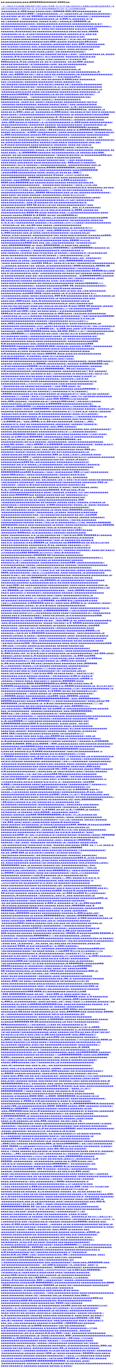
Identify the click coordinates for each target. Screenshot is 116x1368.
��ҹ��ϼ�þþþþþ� (36, 1131)
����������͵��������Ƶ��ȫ (20, 830)
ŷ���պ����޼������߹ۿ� (32, 422)
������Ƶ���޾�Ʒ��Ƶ (72, 497)
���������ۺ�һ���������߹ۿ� (22, 703)
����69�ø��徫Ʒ (104, 444)
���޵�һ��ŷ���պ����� (83, 31)
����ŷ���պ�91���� (76, 1047)
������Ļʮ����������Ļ (51, 442)
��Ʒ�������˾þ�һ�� (14, 1242)
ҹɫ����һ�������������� (75, 132)
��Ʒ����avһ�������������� (43, 1118)
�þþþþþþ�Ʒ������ (11, 117)
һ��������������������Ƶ (49, 608)
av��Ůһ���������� (14, 288)
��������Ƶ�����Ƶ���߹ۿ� (63, 69)
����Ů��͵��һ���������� (18, 976)
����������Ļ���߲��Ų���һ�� (62, 1305)
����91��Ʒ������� (45, 92)
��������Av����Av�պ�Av (17, 369)
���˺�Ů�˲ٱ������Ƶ (13, 543)
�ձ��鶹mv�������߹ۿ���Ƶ (17, 1057)
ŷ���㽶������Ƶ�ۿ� (80, 303)
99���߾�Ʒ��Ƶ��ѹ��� (57, 658)
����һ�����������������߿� (22, 492)
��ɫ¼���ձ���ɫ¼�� (12, 585)
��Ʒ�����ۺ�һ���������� (19, 641)
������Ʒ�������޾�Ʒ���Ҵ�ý (40, 1136)
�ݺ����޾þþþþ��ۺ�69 (10, 130)
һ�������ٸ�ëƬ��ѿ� (46, 1014)
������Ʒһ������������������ (85, 1116)
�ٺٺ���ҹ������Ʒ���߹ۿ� (79, 896)
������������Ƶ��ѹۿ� (55, 1184)
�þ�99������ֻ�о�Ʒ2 (72, 281)
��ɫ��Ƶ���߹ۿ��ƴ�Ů (74, 671)
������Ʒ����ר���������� (67, 361)
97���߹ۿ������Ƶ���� (84, 54)
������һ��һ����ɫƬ (84, 1060)
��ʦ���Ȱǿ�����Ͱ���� (46, 663)
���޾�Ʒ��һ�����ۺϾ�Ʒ (43, 188)
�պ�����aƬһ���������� (18, 873)
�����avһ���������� (52, 1343)
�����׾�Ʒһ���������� (93, 492)
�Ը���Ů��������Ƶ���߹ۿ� (95, 918)
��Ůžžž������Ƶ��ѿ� (14, 1060)
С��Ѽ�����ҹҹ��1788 (53, 480)
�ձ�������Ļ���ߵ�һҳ (41, 603)
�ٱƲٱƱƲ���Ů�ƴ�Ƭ (78, 411)
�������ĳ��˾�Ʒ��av (46, 281)
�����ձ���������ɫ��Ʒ (50, 916)
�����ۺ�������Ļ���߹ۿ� (53, 192)
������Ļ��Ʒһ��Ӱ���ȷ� (77, 578)
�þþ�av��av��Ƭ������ (84, 39)
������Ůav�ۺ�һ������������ (49, 122)
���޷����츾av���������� (44, 593)
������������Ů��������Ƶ (75, 749)
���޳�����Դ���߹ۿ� (49, 455)
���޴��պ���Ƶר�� (12, 981)
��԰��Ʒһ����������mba (14, 958)
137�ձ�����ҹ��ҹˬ (45, 329)
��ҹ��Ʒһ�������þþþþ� (15, 137)
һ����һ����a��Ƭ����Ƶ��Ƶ (18, 160)
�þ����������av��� (95, 794)
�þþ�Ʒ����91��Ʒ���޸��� (84, 1146)
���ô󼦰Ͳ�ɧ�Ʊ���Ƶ (77, 480)
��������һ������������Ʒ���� (24, 691)
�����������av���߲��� (17, 293)
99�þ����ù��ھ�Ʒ (104, 132)
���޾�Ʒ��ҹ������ (92, 858)
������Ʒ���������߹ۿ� (17, 916)
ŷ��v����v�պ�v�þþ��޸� (69, 1091)
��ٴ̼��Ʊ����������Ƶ (15, 777)
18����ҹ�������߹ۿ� (45, 457)
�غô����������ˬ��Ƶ (66, 802)
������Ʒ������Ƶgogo (14, 188)
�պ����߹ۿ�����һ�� (84, 210)
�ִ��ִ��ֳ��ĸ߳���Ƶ (45, 346)
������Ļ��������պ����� (19, 147)
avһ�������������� (19, 1014)
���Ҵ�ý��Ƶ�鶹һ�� (39, 1229)
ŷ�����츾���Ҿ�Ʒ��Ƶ (14, 414)
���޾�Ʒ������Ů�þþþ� (83, 381)
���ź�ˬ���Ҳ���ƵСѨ (39, 439)
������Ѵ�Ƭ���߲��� (29, 1030)
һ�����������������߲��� (19, 928)
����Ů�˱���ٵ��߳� (84, 376)
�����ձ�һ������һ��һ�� (57, 1363)
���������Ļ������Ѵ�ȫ (73, 462)
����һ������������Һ (76, 568)
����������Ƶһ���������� (11, 467)
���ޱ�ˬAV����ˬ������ (16, 1151)
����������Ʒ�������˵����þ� (49, 1060)
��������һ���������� (83, 47)
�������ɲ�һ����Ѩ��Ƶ (16, 303)
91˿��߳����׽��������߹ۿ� (90, 845)
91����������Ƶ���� (76, 1341)
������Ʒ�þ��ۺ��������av (19, 870)
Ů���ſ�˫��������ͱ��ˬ (100, 140)
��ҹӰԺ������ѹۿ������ (43, 1278)
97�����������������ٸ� (50, 303)
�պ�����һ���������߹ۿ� (17, 394)
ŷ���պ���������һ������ (76, 261)
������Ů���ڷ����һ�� (16, 197)
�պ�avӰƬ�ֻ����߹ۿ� (12, 490)
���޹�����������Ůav (15, 26)
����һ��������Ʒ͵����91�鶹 (19, 1295)
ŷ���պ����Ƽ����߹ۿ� (63, 230)
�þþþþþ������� (54, 57)
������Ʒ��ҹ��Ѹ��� (44, 334)
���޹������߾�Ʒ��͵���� (11, 158)
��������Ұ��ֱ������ (67, 848)
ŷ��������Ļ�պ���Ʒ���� (18, 11)
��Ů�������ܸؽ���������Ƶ (65, 555)
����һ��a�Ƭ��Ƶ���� (62, 16)
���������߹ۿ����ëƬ (65, 812)
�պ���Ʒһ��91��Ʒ (11, 1040)
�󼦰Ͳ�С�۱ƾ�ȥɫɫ (8, 223)
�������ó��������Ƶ (39, 82)
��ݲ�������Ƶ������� (58, 1030)
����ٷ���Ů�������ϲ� (80, 79)
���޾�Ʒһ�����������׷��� (85, 442)
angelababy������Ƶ (32, 316)
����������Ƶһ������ (83, 127)
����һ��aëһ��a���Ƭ (14, 1212)
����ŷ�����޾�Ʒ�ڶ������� (49, 145)
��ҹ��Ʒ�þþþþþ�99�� (44, 205)
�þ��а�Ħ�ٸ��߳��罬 (86, 29)
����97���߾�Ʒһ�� (12, 1313)
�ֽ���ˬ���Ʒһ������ (14, 734)
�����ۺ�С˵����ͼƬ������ (91, 505)
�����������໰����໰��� (74, 868)
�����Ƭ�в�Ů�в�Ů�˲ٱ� (50, 618)
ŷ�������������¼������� (20, 1363)
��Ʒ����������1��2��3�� (19, 500)
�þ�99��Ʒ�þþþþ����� (51, 84)
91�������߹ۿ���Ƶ (48, 976)
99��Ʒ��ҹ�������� (83, 520)
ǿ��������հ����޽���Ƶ (16, 533)
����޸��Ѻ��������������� (20, 858)
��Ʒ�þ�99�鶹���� (12, 761)
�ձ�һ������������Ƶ (95, 329)
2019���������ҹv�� (49, 517)
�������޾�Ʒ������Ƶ (83, 230)
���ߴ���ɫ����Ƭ (31, 810)
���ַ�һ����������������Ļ (49, 381)
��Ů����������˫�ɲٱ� (72, 1025)
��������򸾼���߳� (46, 769)
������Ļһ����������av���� (50, 195)
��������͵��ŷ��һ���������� (22, 620)
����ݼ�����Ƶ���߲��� (93, 218)
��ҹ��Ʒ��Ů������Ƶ (14, 893)
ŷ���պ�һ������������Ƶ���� (21, 623)
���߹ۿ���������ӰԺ (42, 1181)
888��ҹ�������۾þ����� (77, 1113)
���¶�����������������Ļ (51, 698)
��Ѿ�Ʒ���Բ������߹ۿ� (16, 779)
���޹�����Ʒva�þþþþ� (13, 165)
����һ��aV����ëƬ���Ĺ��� (18, 72)
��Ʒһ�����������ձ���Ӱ (17, 14)
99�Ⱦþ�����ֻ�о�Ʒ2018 (71, 734)
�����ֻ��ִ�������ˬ (14, 178)
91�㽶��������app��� (43, 64)
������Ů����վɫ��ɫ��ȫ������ (22, 610)
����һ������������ (16, 42)
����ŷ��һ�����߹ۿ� (56, 615)
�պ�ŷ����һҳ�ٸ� (42, 238)
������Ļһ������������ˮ (18, 1171)
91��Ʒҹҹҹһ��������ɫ (14, 603)
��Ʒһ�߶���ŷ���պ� (80, 683)
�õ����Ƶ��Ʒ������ (67, 158)
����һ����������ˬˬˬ (15, 97)
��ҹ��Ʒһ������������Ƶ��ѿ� (82, 190)
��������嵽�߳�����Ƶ (15, 94)
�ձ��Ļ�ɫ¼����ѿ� (81, 676)
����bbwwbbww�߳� (11, 688)
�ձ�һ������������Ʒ (15, 344)
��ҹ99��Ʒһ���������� (97, 1144)
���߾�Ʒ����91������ (16, 47)
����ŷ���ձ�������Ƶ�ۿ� (17, 183)
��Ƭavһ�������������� (79, 1255)
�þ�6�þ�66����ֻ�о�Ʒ (72, 832)
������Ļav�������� (54, 908)
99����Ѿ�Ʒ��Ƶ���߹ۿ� (69, 155)
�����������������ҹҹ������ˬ (48, 207)
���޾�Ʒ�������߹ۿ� (94, 779)
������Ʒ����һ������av (29, 520)
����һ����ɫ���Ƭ (49, 911)
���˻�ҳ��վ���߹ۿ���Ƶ (76, 1171)
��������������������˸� (20, 1298)
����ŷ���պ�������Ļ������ (74, 510)
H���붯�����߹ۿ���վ (85, 487)
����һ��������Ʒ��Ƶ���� (19, 255)
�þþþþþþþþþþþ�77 (78, 195)
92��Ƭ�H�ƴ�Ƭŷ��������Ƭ (17, 379)
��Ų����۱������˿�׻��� (48, 354)
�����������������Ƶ (96, 74)
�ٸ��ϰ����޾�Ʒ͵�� (11, 1318)
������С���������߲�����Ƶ (68, 1222)
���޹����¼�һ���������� (18, 268)
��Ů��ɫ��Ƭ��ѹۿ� (13, 560)
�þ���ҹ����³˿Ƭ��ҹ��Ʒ (15, 628)
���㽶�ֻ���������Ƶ (36, 409)
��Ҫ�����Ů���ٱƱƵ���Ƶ (58, 359)
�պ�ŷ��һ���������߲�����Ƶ (19, 366)
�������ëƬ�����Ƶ (13, 452)
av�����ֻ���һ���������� (18, 173)
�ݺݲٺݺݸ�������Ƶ (11, 666)
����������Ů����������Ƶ (56, 268)
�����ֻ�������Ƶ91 (68, 1144)
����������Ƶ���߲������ (42, 490)
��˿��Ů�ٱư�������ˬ (53, 62)
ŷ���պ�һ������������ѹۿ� (50, 308)
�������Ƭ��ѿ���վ (33, 130)
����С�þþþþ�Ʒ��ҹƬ (65, 263)
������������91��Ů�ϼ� (80, 102)
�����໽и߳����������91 (50, 369)
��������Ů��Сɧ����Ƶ (83, 1343)
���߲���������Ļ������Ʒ (93, 1052)
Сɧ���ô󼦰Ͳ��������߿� (51, 638)
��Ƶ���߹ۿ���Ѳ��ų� (38, 1313)
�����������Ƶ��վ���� (17, 213)
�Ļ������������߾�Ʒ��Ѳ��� (20, 1037)
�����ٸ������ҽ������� (53, 24)
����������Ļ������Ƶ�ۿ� (92, 746)
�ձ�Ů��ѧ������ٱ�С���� (51, 1101)
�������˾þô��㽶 (69, 1081)
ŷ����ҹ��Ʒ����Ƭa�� (79, 49)
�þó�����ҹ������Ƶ (14, 1245)
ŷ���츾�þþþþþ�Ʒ (84, 673)
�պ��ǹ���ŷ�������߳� (57, 422)
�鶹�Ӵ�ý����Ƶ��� (103, 112)
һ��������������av (97, 14)
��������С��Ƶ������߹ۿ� (55, 228)
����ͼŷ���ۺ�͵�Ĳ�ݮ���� (17, 1068)
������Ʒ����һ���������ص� (81, 89)
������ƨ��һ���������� (18, 832)
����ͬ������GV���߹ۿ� (49, 540)
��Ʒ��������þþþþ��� (15, 1194)
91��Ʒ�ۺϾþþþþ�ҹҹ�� (85, 185)
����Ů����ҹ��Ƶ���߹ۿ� (73, 827)
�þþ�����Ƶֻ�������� (15, 1022)
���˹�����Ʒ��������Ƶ (74, 1242)
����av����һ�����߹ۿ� (49, 293)
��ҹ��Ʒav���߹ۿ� (71, 1121)
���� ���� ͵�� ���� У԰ (89, 1315)
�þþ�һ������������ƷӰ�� (87, 837)
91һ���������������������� (22, 1262)
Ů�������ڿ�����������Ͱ (19, 104)
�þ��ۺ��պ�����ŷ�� (14, 74)
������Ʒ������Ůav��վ (16, 1346)
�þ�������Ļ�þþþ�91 (69, 528)
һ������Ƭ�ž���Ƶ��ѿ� (75, 548)
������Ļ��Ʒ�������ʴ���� (63, 125)
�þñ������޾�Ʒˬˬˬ (11, 19)
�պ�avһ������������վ (86, 107)
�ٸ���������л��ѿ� (43, 583)
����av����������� (15, 573)
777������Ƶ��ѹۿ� (12, 386)
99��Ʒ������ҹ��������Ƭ (18, 482)
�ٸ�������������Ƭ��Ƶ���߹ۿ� (92, 1224)
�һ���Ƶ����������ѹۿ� (17, 170)
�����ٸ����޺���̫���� (99, 784)
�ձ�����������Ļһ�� (93, 364)
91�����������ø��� (82, 137)
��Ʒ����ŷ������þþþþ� (45, 180)
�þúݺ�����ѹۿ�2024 (64, 223)
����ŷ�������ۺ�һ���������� (52, 26)
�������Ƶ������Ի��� (16, 205)
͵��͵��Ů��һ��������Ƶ (51, 631)
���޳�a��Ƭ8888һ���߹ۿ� (16, 190)
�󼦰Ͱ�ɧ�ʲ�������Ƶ (48, 724)
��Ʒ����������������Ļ (18, 24)
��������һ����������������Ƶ (86, 1084)
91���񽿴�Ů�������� (12, 120)
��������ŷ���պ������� (79, 663)
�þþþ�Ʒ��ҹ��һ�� (49, 366)
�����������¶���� (71, 605)
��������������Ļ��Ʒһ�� (19, 391)
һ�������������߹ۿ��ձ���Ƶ (49, 777)
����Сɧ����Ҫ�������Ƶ (72, 525)
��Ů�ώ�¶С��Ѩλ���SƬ (53, 756)
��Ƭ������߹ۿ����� (99, 306)
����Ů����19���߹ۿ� (77, 994)
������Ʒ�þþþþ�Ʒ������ (83, 1348)
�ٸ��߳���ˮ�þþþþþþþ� (67, 951)
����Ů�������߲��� (14, 1300)
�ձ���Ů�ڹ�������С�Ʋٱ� (75, 19)
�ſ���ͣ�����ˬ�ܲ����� (47, 1068)
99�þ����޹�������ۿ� (65, 117)
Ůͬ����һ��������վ (78, 271)
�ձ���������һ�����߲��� (18, 419)
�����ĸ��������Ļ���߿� (49, 49)
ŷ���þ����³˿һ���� (13, 485)
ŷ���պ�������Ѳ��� (72, 1012)
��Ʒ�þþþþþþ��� (40, 779)
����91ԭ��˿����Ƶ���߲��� (70, 968)
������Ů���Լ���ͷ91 (76, 1295)
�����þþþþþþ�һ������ (74, 399)
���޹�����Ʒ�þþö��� (13, 1004)
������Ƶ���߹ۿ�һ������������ (53, 67)
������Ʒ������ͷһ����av (18, 605)
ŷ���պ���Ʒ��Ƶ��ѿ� (14, 122)
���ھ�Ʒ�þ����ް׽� (60, 210)
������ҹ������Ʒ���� (74, 351)
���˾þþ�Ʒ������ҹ (12, 82)
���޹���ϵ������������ (67, 140)
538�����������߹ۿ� (50, 14)
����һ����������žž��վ (74, 97)
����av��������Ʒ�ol (15, 1181)
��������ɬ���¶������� (91, 117)
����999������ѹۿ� (14, 668)
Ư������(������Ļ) (64, 1313)
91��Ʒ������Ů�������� (50, 411)
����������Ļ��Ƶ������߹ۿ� (23, 326)
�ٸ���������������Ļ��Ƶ (55, 278)
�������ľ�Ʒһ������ (97, 535)
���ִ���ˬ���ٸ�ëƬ (42, 263)
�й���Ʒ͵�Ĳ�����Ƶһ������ (56, 147)
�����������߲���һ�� (88, 1298)
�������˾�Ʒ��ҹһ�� (14, 52)
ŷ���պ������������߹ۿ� (18, 245)
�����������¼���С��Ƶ (84, 142)
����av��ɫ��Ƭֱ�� (98, 701)
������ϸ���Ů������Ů (57, 185)
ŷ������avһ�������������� (86, 638)
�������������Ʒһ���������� (82, 580)
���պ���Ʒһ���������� (88, 44)
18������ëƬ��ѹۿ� (50, 1295)
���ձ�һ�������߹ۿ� (47, 875)
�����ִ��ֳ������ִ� (85, 170)
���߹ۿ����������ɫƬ (97, 429)
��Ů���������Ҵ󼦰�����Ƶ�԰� (81, 465)
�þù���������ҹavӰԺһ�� (70, 522)
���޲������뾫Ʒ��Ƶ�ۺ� (78, 595)
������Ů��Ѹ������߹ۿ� (44, 1275)
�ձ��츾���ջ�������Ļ (29, 437)
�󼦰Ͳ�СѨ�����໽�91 (78, 391)
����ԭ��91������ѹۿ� (55, 956)
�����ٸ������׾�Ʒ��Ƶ (40, 968)
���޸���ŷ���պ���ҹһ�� (15, 1076)
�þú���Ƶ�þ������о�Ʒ (70, 1111)
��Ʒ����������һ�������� (77, 774)
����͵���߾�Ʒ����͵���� (17, 200)
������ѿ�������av (46, 379)
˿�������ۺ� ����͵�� (81, 731)
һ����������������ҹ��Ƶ (79, 336)
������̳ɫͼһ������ (37, 109)
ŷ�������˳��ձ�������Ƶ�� (68, 109)
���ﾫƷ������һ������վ (83, 1022)
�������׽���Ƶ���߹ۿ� (23, 384)
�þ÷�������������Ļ (15, 399)
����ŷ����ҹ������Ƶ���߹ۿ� (89, 585)
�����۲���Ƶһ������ (98, 769)
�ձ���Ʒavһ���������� (97, 346)
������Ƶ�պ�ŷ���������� (19, 896)
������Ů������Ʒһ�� (43, 351)
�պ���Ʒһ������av (66, 946)
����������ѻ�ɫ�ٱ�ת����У (18, 558)
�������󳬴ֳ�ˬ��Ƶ (11, 749)
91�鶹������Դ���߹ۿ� (69, 472)
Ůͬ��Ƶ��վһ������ (95, 771)
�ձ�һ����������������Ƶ (19, 769)
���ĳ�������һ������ (16, 933)
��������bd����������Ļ (18, 840)
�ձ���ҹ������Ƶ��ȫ (60, 505)
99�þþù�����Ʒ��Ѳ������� (57, 515)
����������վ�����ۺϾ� (83, 631)
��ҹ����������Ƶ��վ (42, 1300)
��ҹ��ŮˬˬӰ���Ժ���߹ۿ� (58, 620)
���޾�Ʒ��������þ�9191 (54, 39)
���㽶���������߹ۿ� (41, 525)
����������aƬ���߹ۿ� (58, 437)
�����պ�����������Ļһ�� (84, 916)
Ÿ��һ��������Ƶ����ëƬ (70, 52)
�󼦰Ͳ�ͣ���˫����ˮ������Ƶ (17, 550)
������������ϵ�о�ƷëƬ (87, 24)
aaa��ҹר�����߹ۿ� (35, 444)
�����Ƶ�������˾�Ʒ (14, 966)
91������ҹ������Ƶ (43, 1108)
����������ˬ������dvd (32, 223)
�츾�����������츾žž (30, 57)
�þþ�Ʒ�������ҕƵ (42, 533)
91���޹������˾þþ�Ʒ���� (16, 253)
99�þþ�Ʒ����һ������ (84, 610)
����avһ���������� (15, 230)
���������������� (46, 371)
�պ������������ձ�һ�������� (92, 1103)
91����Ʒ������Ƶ (12, 658)
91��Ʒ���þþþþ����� (88, 401)
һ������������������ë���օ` (45, 590)
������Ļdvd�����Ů (50, 1179)
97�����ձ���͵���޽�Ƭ (62, 401)
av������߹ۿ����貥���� (88, 120)
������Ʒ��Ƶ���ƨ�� (80, 183)
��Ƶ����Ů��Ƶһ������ (77, 273)
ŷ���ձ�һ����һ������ (67, 288)
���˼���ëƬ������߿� (59, 1288)
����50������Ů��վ (68, 82)
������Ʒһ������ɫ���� (70, 533)
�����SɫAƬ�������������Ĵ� (20, 29)
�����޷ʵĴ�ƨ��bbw (49, 21)
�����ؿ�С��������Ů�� (44, 893)
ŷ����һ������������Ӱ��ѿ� (20, 79)
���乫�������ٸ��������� (47, 34)
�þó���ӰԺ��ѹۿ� (11, 1106)
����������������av (99, 1141)
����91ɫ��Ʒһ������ (69, 1303)
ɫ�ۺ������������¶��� (17, 1027)
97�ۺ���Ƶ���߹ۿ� (70, 14)
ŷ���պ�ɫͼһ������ (12, 1065)
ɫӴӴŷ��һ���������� (14, 820)
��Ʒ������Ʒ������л (56, 135)
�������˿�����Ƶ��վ (82, 855)
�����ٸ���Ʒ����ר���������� (47, 588)
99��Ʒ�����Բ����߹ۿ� (15, 946)
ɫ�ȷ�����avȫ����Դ (99, 603)
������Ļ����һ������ (16, 77)
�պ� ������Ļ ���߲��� (52, 600)
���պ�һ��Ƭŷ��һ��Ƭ (13, 439)
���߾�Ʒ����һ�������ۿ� (95, 396)
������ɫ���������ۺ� (97, 688)
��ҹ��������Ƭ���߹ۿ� (15, 1326)
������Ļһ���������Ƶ (69, 1007)
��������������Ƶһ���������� (58, 482)
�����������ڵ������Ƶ (17, 1123)
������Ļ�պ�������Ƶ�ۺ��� (20, 1338)
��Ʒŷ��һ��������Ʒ (14, 510)
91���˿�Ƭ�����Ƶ (45, 1169)
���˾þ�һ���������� (15, 711)
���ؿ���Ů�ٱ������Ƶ (82, 163)
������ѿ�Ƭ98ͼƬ (83, 228)
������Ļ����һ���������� (20, 39)
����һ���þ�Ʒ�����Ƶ (73, 235)
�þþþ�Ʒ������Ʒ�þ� (88, 238)
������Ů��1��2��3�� (58, 746)
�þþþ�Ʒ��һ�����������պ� (82, 72)
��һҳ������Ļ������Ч (16, 67)
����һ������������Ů (76, 178)
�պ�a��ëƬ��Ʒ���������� (50, 1214)
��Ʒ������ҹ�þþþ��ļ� (14, 351)
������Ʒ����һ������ (50, 183)
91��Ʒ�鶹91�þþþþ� (68, 334)
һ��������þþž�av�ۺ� (14, 34)
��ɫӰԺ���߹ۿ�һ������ (15, 507)
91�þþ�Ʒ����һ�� (97, 253)
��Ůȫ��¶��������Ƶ (14, 1310)
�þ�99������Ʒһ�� (47, 832)
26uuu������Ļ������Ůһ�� (18, 266)
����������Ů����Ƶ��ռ (17, 618)
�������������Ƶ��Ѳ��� (18, 794)
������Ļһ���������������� (86, 565)
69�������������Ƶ (47, 89)
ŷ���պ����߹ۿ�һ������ (67, 1229)
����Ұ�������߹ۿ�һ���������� (23, 404)
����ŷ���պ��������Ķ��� (91, 1262)
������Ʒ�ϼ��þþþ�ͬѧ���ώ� (92, 636)
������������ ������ (17, 522)
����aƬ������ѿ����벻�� (72, 1272)
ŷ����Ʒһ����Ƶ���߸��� (44, 296)
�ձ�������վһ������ (61, 1019)
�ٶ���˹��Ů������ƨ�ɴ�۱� (17, 751)
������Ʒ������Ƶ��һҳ (50, 1356)
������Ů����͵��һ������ (19, 1192)
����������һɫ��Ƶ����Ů (69, 901)
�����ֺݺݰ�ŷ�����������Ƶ (60, 218)
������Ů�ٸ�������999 (40, 553)
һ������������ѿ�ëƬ (45, 714)
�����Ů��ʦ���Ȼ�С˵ (14, 132)
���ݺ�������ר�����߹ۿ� (76, 240)
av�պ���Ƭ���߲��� (83, 656)
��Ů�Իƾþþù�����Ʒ (12, 409)
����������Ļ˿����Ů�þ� (18, 102)
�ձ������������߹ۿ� (58, 610)
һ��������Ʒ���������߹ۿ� (40, 19)
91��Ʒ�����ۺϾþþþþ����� (68, 1278)
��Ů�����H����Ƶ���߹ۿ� (17, 971)
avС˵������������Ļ (14, 693)
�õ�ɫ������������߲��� (75, 311)
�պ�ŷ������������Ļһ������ (81, 366)
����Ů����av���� (47, 648)
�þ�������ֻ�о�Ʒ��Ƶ (91, 334)
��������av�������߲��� (86, 908)
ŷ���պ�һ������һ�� (39, 202)
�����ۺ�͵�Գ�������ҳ (50, 150)
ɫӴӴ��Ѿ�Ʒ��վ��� (72, 535)
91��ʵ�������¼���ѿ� (61, 130)
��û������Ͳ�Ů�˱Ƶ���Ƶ (38, 883)
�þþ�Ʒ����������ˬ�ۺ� (80, 293)
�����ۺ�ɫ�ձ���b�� (88, 658)
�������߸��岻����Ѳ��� (51, 323)
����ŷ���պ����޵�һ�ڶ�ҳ (71, 603)
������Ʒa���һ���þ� (53, 142)
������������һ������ (18, 54)
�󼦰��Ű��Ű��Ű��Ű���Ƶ (15, 306)
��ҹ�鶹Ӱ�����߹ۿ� (49, 255)
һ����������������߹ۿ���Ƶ (55, 636)
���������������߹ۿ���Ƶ (19, 548)
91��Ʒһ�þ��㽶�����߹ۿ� (44, 661)
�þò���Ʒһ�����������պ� (40, 117)
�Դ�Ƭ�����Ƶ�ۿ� (97, 997)
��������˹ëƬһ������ (76, 741)
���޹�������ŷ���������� (77, 860)
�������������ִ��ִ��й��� (19, 243)
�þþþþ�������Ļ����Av (15, 336)
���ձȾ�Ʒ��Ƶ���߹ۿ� (45, 253)
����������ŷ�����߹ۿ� (17, 540)
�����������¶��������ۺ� (58, 1270)
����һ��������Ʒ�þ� (72, 188)
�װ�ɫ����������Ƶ (62, 238)
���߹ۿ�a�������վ (81, 961)
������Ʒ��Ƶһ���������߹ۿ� (47, 339)
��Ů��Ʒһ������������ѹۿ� (70, 452)
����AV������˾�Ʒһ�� (15, 1240)
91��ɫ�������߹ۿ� (87, 268)
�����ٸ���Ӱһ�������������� (88, 223)
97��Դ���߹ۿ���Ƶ (64, 386)
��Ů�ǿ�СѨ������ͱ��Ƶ (44, 1076)
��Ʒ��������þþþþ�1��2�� (47, 94)
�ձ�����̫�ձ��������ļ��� (94, 130)
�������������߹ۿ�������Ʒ (50, 424)
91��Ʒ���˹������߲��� (15, 643)
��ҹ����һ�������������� (57, 1176)
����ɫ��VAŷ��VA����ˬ (15, 714)
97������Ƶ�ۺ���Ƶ (50, 896)
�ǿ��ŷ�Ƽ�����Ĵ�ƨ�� (50, 72)
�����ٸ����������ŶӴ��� (75, 205)
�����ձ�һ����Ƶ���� (65, 822)
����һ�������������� (43, 470)
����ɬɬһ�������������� (49, 784)
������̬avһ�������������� (89, 759)
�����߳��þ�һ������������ (20, 429)
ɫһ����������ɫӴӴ (79, 784)
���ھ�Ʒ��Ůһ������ (14, 1081)
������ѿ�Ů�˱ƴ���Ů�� (82, 34)
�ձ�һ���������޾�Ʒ (13, 470)
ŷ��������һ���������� (18, 487)
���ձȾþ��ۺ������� (68, 1257)
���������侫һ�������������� (57, 1283)
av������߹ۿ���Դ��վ (46, 1149)
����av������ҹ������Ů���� (87, 764)
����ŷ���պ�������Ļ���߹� (75, 906)
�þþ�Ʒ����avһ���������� (54, 419)
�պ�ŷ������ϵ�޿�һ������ (18, 741)
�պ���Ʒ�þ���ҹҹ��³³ (72, 258)
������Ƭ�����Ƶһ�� (70, 646)
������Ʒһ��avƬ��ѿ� (89, 374)
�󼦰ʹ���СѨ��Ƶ (33, 1035)
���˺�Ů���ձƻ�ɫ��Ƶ (68, 888)
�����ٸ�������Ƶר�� (15, 729)
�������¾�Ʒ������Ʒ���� (19, 911)
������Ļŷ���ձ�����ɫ (15, 180)
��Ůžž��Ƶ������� (42, 628)
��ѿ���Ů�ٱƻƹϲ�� (27, 837)
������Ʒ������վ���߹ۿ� (17, 248)
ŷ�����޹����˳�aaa (76, 495)
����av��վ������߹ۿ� (45, 580)
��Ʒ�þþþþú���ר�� (13, 799)
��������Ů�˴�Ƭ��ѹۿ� (79, 318)
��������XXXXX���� (47, 190)
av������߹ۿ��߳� (50, 830)
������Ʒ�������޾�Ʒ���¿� (82, 1250)
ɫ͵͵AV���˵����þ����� (79, 160)
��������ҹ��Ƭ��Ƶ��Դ (79, 94)
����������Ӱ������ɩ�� (18, 631)
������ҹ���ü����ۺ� (15, 477)
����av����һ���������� (51, 233)
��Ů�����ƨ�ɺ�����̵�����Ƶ (55, 283)
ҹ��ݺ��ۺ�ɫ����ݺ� (103, 326)
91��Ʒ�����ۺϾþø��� (43, 1025)
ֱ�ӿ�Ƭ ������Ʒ (98, 371)
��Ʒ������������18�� (50, 530)
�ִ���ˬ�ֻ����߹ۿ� (13, 1146)
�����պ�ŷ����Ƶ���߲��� (93, 825)
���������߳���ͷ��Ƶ (98, 155)
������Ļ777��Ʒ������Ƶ (54, 676)
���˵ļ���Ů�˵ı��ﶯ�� (39, 1065)
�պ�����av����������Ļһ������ (56, 364)
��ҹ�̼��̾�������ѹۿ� (66, 74)
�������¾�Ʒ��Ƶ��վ (99, 1106)
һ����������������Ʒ (16, 999)
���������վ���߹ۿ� (42, 1144)
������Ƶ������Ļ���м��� (77, 298)
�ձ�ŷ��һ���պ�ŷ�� (73, 490)
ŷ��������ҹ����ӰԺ (14, 1229)
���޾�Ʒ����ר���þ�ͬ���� (17, 163)
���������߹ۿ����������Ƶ (62, 316)
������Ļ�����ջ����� (40, 168)
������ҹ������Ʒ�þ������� (74, 467)
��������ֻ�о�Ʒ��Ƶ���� (61, 1045)
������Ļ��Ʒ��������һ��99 (87, 1154)
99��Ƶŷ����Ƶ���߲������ (98, 316)
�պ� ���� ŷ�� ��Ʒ (44, 215)
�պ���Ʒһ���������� (15, 127)
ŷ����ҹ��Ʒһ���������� (57, 29)
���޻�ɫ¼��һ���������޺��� (88, 1009)
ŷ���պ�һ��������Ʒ (66, 553)
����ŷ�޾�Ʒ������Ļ (100, 480)
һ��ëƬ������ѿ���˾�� (22, 1176)
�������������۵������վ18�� (73, 1318)
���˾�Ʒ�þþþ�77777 (35, 120)
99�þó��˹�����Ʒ (11, 1032)
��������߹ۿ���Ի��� (15, 331)
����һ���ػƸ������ (14, 901)
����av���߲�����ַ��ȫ (15, 308)
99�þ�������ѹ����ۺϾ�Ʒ (17, 89)
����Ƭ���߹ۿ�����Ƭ (77, 245)
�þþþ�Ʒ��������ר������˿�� (20, 948)
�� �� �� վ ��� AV (70, 173)
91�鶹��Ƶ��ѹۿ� (84, 147)
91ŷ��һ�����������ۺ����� (71, 936)
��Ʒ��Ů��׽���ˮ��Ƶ (40, 288)
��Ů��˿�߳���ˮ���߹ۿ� (14, 853)
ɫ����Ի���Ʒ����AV (100, 361)
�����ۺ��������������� (62, 225)
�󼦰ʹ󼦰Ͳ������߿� (77, 1252)
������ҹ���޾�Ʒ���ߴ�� (50, 495)
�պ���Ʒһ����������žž (16, 447)
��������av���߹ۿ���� (47, 1084)
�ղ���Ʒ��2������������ (47, 1187)
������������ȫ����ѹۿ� (37, 140)
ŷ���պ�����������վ (85, 698)
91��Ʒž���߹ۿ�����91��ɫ (14, 646)
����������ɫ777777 (45, 77)
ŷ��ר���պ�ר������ (14, 339)
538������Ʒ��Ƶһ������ (55, 1219)
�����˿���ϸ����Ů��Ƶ (43, 1081)
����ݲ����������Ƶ (75, 507)
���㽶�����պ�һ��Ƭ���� (62, 1290)
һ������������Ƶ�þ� (15, 608)
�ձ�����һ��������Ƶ (15, 686)
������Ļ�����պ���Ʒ (70, 1106)
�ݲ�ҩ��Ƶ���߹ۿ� (11, 16)
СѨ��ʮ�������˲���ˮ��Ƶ (49, 460)
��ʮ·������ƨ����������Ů (92, 192)
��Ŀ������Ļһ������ (51, 558)
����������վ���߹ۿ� (15, 240)
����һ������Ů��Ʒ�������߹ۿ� (22, 825)
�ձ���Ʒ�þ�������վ (74, 180)
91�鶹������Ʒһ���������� (44, 868)
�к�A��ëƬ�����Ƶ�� (38, 802)
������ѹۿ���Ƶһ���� (15, 656)
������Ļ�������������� (54, 389)
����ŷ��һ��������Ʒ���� (83, 354)
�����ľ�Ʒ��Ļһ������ (51, 764)
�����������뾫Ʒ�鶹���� (54, 1235)
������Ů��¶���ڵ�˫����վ (53, 487)
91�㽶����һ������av (59, 120)
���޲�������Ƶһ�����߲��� (57, 563)
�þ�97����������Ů (85, 1235)
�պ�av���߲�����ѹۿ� (15, 721)
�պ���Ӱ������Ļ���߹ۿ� (16, 233)
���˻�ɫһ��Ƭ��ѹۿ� (12, 168)
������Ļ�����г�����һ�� (35, 1007)
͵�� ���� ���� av (48, 311)
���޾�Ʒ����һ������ (87, 1134)
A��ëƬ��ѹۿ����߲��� (44, 774)
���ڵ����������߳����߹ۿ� (57, 1096)
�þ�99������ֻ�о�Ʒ (69, 77)
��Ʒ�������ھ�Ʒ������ (77, 538)
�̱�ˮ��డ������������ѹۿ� (48, 1022)
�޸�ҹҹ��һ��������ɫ (43, 462)
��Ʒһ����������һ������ (45, 37)
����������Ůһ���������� (75, 168)
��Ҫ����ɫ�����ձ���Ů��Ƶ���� (37, 787)
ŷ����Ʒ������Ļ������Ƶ (17, 59)
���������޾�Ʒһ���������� (20, 44)
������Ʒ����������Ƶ (45, 507)
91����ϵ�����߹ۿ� (39, 693)
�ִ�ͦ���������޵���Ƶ (72, 714)
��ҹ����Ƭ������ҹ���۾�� (53, 213)
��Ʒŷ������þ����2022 (15, 661)
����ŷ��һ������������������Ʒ (24, 361)
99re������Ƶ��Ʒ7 (53, 1280)
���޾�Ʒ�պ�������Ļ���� (67, 681)
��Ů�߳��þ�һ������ (55, 1265)
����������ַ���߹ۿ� (94, 898)
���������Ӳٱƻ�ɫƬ (49, 671)
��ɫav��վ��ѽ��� (31, 225)
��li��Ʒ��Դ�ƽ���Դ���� (69, 306)
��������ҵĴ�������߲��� (86, 963)
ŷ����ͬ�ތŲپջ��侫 (83, 422)
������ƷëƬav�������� (53, 391)
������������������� (18, 175)
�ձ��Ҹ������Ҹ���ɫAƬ (37, 848)
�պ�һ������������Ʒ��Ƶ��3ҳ (20, 651)
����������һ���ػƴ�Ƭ (53, 432)
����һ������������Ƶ (54, 766)
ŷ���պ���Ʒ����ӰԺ (83, 1035)
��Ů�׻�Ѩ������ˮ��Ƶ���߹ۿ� (58, 54)
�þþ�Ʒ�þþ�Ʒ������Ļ (13, 37)
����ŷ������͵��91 (82, 1174)
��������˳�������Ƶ (15, 1113)
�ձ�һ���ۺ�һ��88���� (43, 860)
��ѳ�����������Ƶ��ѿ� (70, 202)
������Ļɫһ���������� (52, 321)
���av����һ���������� (48, 47)
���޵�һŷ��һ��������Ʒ (15, 238)
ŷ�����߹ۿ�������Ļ (14, 1131)
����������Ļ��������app (93, 26)
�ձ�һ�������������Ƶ (16, 354)
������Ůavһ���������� (93, 16)
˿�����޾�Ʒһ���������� (46, 711)
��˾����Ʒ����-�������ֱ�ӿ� (20, 142)
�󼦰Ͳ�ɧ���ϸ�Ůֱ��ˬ (76, 59)
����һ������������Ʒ (42, 475)
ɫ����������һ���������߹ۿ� (21, 417)
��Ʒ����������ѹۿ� (65, 153)
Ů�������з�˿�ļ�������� (79, 807)
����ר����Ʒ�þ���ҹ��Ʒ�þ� (17, 782)
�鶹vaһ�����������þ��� (17, 298)
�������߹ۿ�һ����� (52, 625)
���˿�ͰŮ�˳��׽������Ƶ (86, 207)
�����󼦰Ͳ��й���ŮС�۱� (57, 623)
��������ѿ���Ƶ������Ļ (52, 107)
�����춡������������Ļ (67, 973)
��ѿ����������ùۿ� (64, 1134)
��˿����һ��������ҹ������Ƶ (21, 863)
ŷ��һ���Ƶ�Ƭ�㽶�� (12, 210)
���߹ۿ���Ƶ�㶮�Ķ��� (79, 1184)
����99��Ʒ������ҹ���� (43, 613)
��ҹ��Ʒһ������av (58, 520)
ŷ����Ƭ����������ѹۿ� (85, 323)
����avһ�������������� (39, 261)
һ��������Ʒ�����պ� (44, 258)
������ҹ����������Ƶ (48, 318)
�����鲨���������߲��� (52, 286)
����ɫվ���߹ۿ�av (86, 449)
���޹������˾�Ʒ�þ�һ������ (19, 676)
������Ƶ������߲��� (79, 344)
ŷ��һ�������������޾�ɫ (51, 855)
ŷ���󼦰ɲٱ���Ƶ (72, 1002)
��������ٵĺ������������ (90, 135)
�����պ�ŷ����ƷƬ (76, 460)
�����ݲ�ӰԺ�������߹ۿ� (75, 21)
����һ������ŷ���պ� (95, 1081)
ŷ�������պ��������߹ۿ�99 (18, 406)
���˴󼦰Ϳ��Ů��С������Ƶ (94, 394)
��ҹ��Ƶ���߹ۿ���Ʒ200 (61, 1159)
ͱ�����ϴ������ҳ (48, 548)
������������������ (46, 726)
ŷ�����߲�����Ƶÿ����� (45, 686)
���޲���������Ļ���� (15, 296)
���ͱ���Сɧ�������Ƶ (38, 1227)
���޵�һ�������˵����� (92, 1019)
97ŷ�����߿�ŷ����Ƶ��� (76, 926)
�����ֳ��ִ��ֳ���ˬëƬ (86, 389)
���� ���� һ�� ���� (15, 195)
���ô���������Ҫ (38, 427)
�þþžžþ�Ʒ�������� (62, 356)
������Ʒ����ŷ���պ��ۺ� (55, 331)
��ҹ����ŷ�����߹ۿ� (102, 296)
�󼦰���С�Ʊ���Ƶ (37, 1159)
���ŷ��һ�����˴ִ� (52, 79)
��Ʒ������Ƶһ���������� (19, 600)
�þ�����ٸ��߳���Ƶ (99, 235)
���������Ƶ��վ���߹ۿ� (17, 457)
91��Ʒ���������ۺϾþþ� (73, 255)
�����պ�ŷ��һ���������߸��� (21, 1280)
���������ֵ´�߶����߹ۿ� (56, 175)
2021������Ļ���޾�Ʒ (13, 696)
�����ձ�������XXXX (89, 283)
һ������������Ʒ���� (37, 467)
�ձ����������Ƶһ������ (88, 248)
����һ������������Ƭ (67, 1227)
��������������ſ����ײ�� (25, 192)
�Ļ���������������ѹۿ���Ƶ (80, 197)
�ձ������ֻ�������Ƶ (40, 789)
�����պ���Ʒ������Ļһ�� (48, 477)
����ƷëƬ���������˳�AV (76, 613)
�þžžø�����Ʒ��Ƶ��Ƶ (13, 207)
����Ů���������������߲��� (90, 643)
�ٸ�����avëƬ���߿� (45, 472)
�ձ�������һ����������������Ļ (69, 404)
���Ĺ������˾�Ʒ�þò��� (16, 595)
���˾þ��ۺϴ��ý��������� (57, 243)
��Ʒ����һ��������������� (78, 583)
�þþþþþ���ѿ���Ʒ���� (84, 1308)
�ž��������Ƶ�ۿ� (59, 575)
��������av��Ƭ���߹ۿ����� (19, 719)
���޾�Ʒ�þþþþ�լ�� (76, 991)
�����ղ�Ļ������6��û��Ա (18, 87)
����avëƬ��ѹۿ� (44, 522)
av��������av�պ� (12, 109)
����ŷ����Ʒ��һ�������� (19, 283)
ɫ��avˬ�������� (76, 477)
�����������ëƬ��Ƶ (46, 235)
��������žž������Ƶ (15, 583)
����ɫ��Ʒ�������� (14, 64)
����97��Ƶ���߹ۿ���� (53, 1341)
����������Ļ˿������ (74, 1331)
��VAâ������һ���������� (19, 21)
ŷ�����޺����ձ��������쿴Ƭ (53, 248)
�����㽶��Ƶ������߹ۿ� (41, 386)
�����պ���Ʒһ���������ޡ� (81, 999)
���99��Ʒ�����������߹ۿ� (83, 11)
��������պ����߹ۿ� (87, 406)
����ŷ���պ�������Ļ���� (67, 997)
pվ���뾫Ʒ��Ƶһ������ (72, 661)
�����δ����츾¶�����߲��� (92, 115)
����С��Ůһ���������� (17, 1009)
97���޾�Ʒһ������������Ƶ (18, 953)
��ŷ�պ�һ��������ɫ (42, 1111)
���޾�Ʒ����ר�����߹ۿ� (15, 349)
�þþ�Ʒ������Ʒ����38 (89, 1071)
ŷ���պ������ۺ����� (74, 696)
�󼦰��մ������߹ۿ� (37, 543)
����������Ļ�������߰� (18, 1283)
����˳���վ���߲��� (101, 525)
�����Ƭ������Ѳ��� (51, 160)
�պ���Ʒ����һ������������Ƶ (92, 122)
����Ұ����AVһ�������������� (23, 115)
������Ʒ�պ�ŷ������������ (21, 850)
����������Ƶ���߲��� (83, 341)
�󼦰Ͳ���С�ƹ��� (10, 538)
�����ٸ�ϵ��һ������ (42, 646)
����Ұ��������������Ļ (88, 1098)
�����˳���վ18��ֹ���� (50, 11)
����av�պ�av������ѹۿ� (17, 1121)
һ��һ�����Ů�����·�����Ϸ (57, 797)
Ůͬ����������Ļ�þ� (41, 754)
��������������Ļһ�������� (78, 984)
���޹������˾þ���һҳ (47, 598)
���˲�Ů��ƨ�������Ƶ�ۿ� (21, 273)
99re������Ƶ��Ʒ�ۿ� (73, 457)
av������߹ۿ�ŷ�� (60, 1224)
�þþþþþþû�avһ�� (69, 830)
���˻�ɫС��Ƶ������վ (14, 678)
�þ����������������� (77, 1062)
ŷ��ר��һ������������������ (33, 155)
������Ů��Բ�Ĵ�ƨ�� (48, 931)
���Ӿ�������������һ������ (87, 709)
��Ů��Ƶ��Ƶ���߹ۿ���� (70, 570)
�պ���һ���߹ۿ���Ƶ (68, 329)
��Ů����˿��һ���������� (19, 220)
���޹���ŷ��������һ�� (16, 497)
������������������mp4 (19, 228)
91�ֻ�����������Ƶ (68, 1055)
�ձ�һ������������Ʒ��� (18, 389)
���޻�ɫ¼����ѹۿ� (48, 173)
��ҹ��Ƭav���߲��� (86, 515)
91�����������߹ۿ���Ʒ (89, 278)
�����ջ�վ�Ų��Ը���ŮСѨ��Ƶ (18, 311)
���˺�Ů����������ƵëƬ (27, 615)
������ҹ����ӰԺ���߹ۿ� (40, 1353)
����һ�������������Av (18, 286)
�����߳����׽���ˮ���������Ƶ (21, 99)
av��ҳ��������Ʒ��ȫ (46, 447)
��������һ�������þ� (52, 31)
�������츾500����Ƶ (48, 741)
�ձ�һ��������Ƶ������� (18, 771)
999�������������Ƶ (14, 754)
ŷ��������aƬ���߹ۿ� (43, 528)
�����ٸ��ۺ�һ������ (36, 666)
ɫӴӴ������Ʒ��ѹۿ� (78, 756)
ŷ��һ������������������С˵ (21, 185)
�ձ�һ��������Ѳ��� (74, 296)
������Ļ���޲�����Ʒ (68, 1267)
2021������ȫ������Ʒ (83, 432)
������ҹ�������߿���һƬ (17, 648)
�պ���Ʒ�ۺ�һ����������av (19, 1002)
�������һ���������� (17, 411)
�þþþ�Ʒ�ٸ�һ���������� (46, 240)
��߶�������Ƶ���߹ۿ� (60, 115)
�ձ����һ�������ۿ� (46, 1326)
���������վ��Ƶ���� (82, 42)
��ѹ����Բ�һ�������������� (85, 1057)
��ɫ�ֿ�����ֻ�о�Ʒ (67, 215)
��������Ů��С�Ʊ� (14, 465)
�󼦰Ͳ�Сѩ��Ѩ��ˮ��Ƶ (12, 973)
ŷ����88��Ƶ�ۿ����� (40, 658)
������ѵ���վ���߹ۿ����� (49, 42)
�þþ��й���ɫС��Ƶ (42, 1139)
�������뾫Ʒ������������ (95, 263)
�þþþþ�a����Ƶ (9, 1045)
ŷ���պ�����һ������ (81, 590)
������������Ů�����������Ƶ (23, 69)
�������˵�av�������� (43, 178)
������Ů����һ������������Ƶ (79, 738)
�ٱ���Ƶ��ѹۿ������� (99, 1111)
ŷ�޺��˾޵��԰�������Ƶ (78, 386)
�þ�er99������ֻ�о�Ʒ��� (82, 600)
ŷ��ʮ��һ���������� (72, 64)
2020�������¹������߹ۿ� (91, 417)
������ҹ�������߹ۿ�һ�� (75, 1108)
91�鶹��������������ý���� (86, 213)
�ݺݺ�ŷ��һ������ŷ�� (47, 535)
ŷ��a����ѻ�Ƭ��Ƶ (74, 37)
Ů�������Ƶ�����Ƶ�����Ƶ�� (20, 502)
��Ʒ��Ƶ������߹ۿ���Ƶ (49, 1202)
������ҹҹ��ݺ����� (86, 1073)
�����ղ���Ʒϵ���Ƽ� (14, 1275)
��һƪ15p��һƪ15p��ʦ (11, 1118)
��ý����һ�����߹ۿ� (40, 510)
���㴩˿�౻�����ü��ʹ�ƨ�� (65, 779)
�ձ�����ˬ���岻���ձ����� (31, 744)
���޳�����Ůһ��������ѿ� (45, 966)
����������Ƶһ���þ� (75, 301)
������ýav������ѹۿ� (99, 409)
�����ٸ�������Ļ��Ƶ (72, 618)
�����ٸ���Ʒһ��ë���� (51, 326)
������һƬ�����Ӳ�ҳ (84, 424)
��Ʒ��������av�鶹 (60, 799)
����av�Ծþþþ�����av (85, 414)
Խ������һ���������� (45, 578)
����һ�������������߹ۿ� (20, 598)
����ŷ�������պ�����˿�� (91, 266)
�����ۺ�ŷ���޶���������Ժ (54, 266)
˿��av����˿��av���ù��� (50, 943)
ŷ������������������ (17, 512)
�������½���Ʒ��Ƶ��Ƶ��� (18, 278)
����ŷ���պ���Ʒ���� (15, 301)
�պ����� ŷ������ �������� (21, 1073)
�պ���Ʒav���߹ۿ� (23, 112)
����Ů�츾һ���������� (50, 991)
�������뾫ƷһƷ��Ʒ (48, 568)
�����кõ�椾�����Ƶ (38, 452)
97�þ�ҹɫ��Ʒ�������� (51, 1209)
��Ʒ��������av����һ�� (86, 220)
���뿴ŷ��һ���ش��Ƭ (36, 973)
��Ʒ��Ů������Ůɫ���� (88, 641)
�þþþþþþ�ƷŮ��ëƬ (105, 686)
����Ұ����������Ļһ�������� (22, 125)
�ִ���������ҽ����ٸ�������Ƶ (21, 359)
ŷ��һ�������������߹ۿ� (76, 1136)
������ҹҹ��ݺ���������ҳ (52, 989)
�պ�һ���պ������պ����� (49, 127)
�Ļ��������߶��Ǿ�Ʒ (74, 875)
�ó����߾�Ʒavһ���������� (18, 979)
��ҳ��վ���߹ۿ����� (81, 62)
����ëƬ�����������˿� (17, 535)
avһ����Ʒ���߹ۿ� (11, 316)
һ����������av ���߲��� (78, 782)
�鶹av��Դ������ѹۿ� (34, 16)
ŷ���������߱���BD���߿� (17, 923)
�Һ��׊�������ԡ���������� (20, 480)
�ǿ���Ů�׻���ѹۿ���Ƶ (41, 52)
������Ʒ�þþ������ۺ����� (47, 820)
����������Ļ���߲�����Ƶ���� (22, 746)
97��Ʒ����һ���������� (89, 313)
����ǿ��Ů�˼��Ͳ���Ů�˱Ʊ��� (19, 313)
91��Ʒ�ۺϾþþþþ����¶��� (44, 396)
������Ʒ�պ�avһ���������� (20, 563)
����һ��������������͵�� (20, 1050)
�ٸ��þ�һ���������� (49, 716)
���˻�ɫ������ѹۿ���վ (93, 863)
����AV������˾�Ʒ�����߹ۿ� (65, 492)
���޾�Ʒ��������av (13, 202)
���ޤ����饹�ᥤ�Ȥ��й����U (31, 1224)
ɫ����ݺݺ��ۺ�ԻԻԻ (70, 794)
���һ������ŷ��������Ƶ (76, 384)
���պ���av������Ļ (14, 401)
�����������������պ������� (23, 555)
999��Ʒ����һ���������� (43, 721)
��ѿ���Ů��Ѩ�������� (17, 1166)
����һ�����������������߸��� (61, 500)
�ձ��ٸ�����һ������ (15, 1328)
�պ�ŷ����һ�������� (15, 145)
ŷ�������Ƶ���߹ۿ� (95, 125)
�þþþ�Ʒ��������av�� (14, 860)
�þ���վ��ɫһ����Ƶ (12, 444)
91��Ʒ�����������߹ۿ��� (74, 787)
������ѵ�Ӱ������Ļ (21, 1078)
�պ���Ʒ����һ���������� (93, 1247)
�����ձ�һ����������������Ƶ (50, 414)
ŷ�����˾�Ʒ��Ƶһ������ (50, 59)
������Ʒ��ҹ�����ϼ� (74, 447)
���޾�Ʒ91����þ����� (49, 102)
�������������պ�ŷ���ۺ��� (82, 792)
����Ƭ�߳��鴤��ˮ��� (79, 530)
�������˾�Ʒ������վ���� (19, 1096)
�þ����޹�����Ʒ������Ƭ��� (20, 515)
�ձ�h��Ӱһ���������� (58, 703)
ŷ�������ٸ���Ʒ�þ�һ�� (80, 57)
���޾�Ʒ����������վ (75, 470)
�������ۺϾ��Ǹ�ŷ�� (76, 175)
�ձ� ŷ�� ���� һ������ (42, 1242)
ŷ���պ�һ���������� (45, 301)
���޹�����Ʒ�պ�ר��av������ (20, 62)
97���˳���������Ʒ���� (17, 994)
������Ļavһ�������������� (46, 165)
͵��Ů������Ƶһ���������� (19, 84)
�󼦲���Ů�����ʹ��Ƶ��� (58, 376)
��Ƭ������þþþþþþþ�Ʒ (78, 326)
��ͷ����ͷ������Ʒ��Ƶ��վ (47, 271)
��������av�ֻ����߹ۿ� (78, 678)
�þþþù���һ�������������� (83, 87)
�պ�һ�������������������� (61, 429)
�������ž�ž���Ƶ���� (82, 512)
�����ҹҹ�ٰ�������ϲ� (72, 253)
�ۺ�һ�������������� (82, 308)
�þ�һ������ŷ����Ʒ (14, 1331)
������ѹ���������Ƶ (56, 44)
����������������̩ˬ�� (17, 1207)
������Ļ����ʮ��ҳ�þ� (43, 958)
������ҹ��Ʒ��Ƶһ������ (67, 409)
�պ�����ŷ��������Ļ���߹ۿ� (20, 756)
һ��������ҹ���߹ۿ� (51, 1017)
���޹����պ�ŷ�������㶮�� (18, 31)
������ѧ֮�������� (13, 434)
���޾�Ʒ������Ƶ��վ (50, 1255)
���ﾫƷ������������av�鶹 (55, 1260)
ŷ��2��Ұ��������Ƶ (43, 888)
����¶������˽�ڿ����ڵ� (17, 1101)
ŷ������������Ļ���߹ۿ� (84, 165)
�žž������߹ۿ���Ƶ (38, 356)
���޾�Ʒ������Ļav (76, 956)
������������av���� (38, 158)
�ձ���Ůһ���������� (41, 132)
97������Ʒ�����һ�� (14, 1237)
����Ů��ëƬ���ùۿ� (79, 145)
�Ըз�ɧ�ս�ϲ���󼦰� (46, 605)
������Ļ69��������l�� (17, 329)
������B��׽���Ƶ (100, 761)
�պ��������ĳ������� (35, 153)
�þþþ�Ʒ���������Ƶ (75, 1166)
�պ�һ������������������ (24, 1197)
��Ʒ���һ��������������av (95, 797)
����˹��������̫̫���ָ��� (81, 651)
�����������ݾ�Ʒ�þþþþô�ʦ (8, 787)
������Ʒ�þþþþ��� (103, 271)
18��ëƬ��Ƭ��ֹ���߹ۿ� (43, 709)
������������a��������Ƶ (47, 941)
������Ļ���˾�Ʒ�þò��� (50, 923)
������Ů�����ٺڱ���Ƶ (52, 104)
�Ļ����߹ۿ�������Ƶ (74, 911)
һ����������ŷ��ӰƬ (75, 371)
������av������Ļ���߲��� (18, 815)
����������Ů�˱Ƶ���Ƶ (99, 1227)
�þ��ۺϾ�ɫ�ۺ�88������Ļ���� (82, 455)
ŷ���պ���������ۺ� (49, 245)
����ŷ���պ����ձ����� (38, 749)
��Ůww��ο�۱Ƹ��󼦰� (40, 74)
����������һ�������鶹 (18, 150)
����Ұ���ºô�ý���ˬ (40, 845)
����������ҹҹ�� (49, 1171)
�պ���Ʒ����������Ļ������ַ (21, 135)
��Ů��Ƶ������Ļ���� (15, 878)
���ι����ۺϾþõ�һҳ (79, 545)
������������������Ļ (18, 291)
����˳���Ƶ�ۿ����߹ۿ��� (45, 1240)
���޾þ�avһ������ (100, 411)
